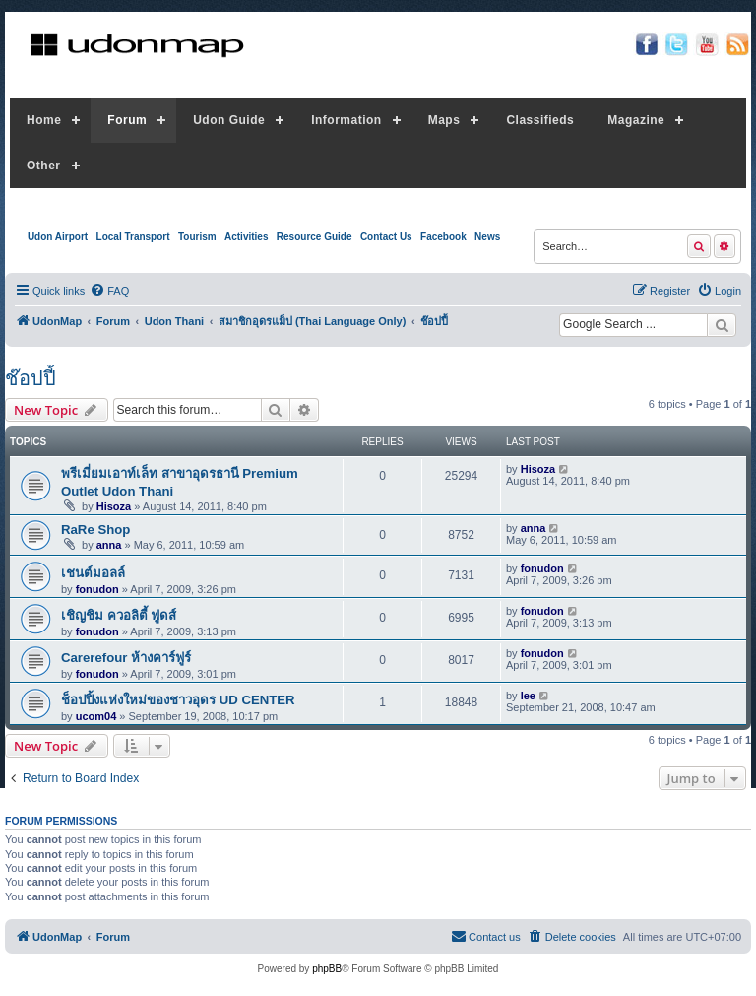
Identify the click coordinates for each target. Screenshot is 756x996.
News (487, 237)
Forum (127, 120)
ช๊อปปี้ (30, 378)
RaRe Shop (95, 529)
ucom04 (96, 716)
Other (44, 165)
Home (44, 120)
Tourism (197, 237)
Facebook (443, 237)
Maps (444, 120)
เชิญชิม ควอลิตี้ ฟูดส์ (118, 615)
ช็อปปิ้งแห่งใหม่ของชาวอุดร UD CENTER (178, 700)
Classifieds (540, 120)
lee (528, 695)
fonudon (97, 589)
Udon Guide (229, 120)
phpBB (327, 968)
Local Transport (133, 237)
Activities (246, 237)
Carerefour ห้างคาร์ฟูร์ (126, 657)
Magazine (635, 120)
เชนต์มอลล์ (93, 572)
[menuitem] (109, 290)
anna (109, 545)
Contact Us (386, 237)
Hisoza (113, 506)
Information (346, 120)
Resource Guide (314, 237)
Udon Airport (58, 237)
